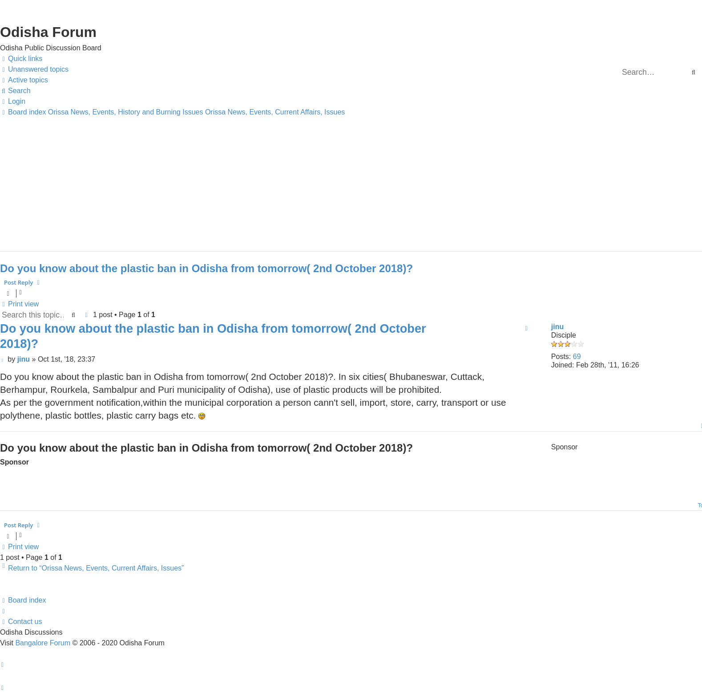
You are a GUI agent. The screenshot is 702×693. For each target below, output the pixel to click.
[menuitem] (34, 69)
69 (577, 356)
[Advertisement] (267, 180)
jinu (557, 326)
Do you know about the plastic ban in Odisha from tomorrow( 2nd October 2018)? (206, 268)
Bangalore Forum (42, 643)
